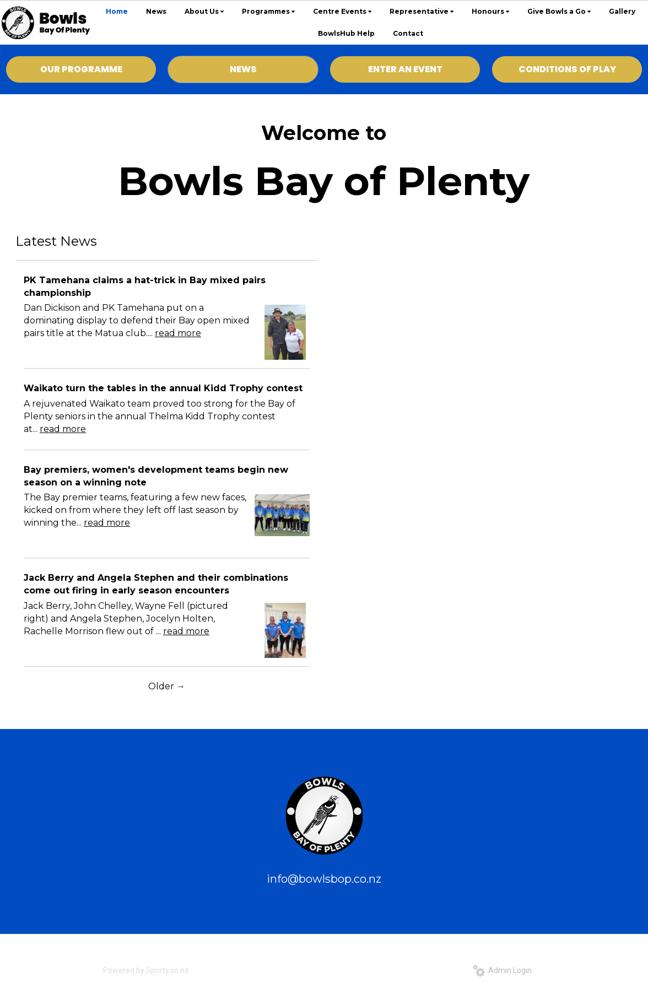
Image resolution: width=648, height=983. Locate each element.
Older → (166, 686)
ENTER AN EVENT (405, 69)
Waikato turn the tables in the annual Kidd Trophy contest (163, 388)
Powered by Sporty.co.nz (146, 970)
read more (178, 333)
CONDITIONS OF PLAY (567, 69)
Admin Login (502, 970)
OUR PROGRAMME (81, 69)
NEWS (243, 69)
